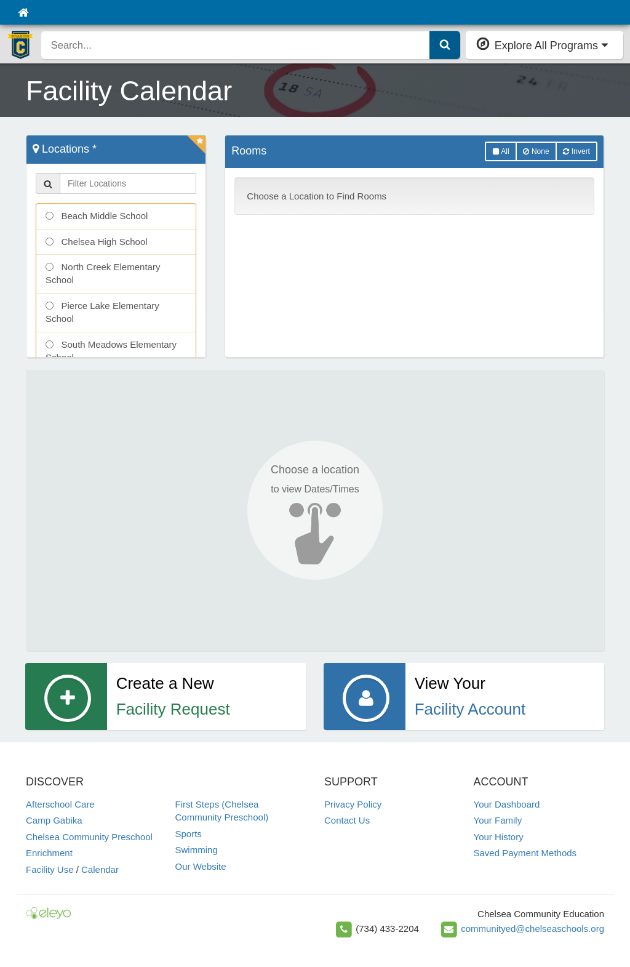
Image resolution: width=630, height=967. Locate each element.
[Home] (23, 12)
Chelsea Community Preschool (89, 837)
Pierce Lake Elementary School (102, 312)
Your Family (498, 820)
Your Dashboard (507, 804)
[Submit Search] (444, 45)
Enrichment (49, 853)
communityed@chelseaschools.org (532, 928)
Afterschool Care (60, 804)
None (535, 151)
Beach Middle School (97, 216)
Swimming (196, 850)
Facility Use (50, 869)
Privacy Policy (352, 804)
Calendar (100, 869)
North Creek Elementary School (103, 273)
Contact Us (347, 820)
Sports (188, 834)
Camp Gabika (54, 820)
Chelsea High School (97, 241)
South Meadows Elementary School (111, 351)
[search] (235, 45)
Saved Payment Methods (525, 853)
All (500, 151)
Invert (576, 151)
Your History (499, 837)
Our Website (200, 866)
